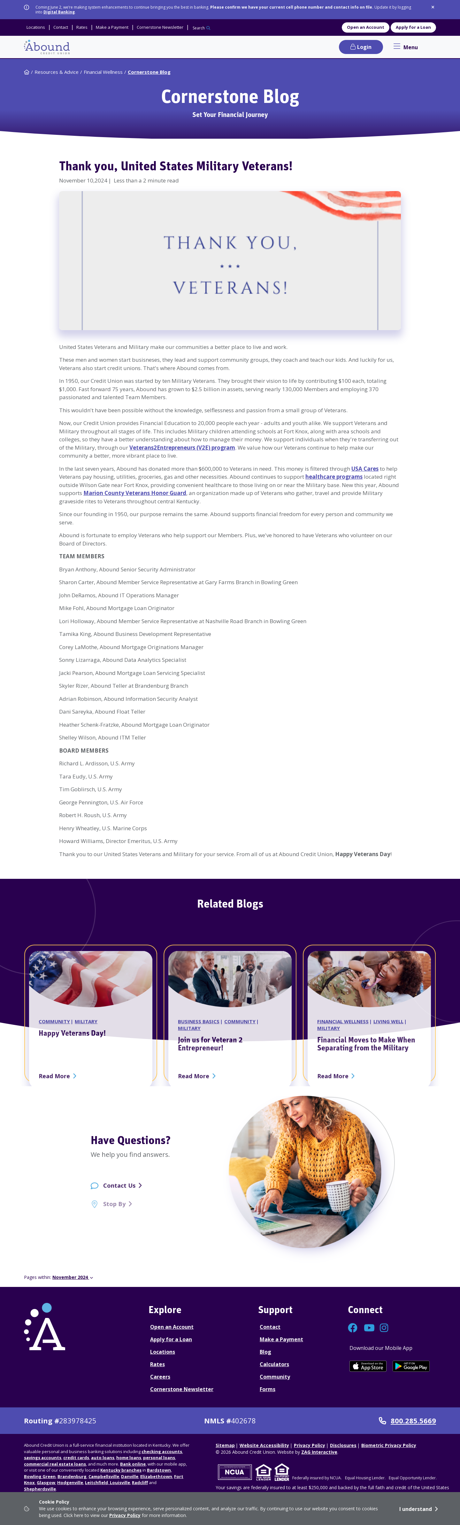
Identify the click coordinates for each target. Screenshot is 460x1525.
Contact (270, 1326)
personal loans (159, 1457)
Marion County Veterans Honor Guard (134, 493)
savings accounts (42, 1457)
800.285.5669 (407, 1421)
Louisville (119, 1482)
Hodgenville (70, 1482)
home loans (128, 1457)
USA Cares (365, 468)
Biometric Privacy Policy (388, 1445)
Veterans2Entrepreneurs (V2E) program (182, 447)
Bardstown (159, 1470)
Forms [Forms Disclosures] (267, 1389)
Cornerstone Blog (149, 72)
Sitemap (225, 1445)
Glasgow (46, 1482)
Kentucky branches (121, 1470)
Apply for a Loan (413, 27)
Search (199, 28)
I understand (415, 1509)
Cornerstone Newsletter (181, 1389)
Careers (160, 1376)
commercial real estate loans (55, 1464)
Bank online (133, 1464)
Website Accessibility (264, 1445)
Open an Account (365, 27)
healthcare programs (334, 476)
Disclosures (343, 1445)
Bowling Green (40, 1476)
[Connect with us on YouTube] (368, 1330)
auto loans (102, 1457)
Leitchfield (96, 1482)
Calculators (274, 1364)
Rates (157, 1364)
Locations (162, 1351)
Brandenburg (72, 1476)
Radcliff (140, 1482)
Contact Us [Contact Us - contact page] (119, 1192)
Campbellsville (103, 1476)
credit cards (76, 1457)
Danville (129, 1476)
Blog (265, 1351)
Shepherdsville (40, 1489)
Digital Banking (59, 12)
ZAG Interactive (319, 1452)
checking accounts (162, 1451)
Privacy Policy (125, 1515)
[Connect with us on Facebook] (352, 1330)
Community (275, 1376)
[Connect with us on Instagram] (384, 1330)
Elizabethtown (156, 1476)
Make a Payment (281, 1339)
